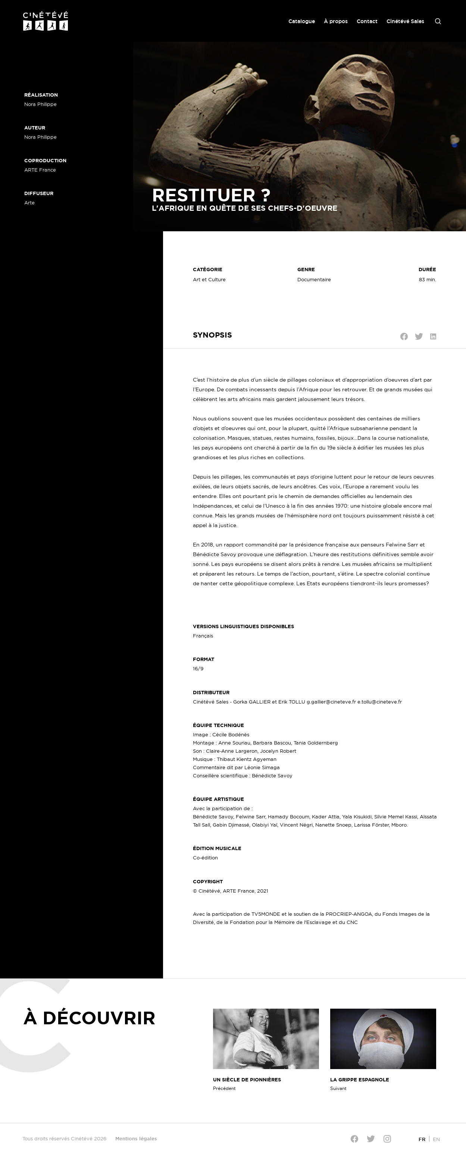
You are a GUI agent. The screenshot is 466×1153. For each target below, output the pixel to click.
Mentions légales (136, 1138)
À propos (336, 21)
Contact (367, 21)
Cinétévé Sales (405, 21)
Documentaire (314, 279)
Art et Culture (209, 279)
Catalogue (301, 21)
